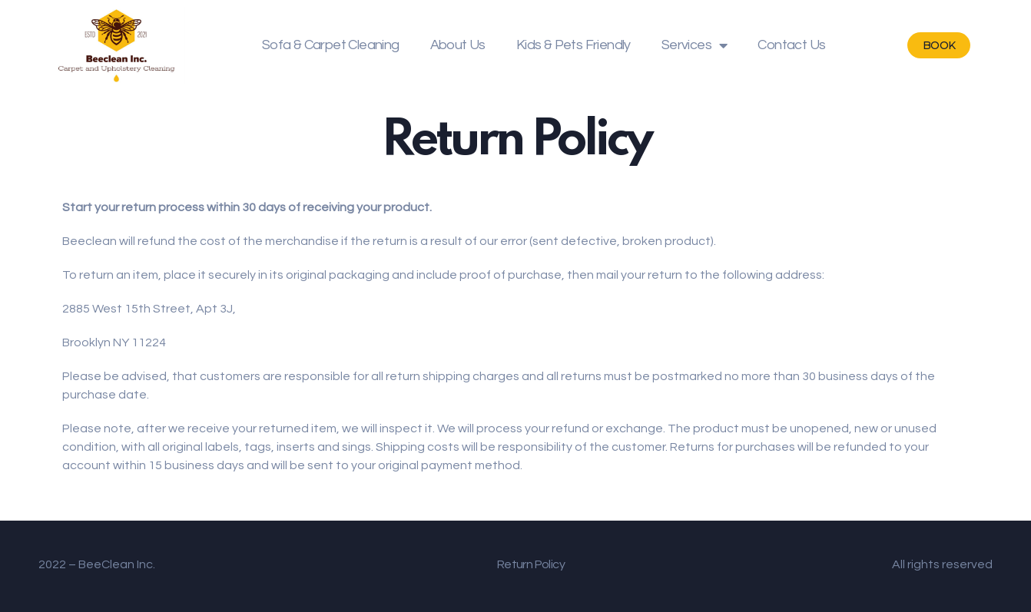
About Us (458, 45)
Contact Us (791, 45)
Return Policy (531, 564)
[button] (938, 45)
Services (694, 45)
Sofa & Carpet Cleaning (330, 45)
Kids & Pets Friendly (573, 45)
